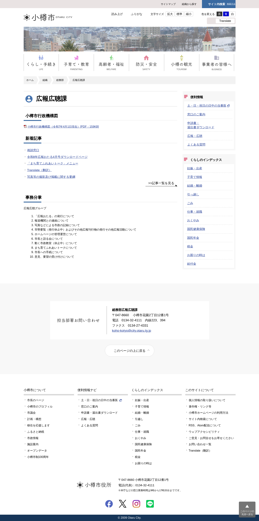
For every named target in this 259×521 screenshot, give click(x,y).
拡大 (170, 14)
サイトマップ (168, 4)
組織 (45, 80)
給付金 (191, 263)
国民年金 (193, 238)
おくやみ (193, 220)
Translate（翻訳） (39, 170)
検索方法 (231, 4)
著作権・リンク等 (200, 406)
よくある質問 (196, 144)
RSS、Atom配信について (205, 425)
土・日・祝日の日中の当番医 (208, 105)
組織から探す (189, 4)
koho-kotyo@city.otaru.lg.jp (131, 330)
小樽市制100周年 (38, 456)
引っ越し (193, 194)
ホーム (30, 80)
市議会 (31, 412)
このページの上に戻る (129, 351)
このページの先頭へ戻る (247, 513)
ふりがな (136, 14)
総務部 (60, 80)
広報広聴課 (79, 80)
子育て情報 (194, 177)
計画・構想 (34, 419)
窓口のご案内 (196, 114)
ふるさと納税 (35, 431)
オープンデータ (37, 450)
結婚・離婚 (194, 185)
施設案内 (32, 444)
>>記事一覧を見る (161, 183)
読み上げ (117, 14)
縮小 (189, 14)
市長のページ (35, 400)
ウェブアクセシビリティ (204, 431)
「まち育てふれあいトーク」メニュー (52, 163)
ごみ (190, 203)
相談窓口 (33, 150)
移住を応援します (38, 425)
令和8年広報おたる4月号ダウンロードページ (57, 157)
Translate (225, 20)
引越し (139, 419)
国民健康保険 (196, 229)
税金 (190, 246)
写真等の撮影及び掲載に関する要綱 (51, 177)
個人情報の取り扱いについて (207, 400)
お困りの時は (196, 255)
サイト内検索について (203, 419)
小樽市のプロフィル (40, 406)
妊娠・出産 (194, 168)
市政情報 (32, 438)
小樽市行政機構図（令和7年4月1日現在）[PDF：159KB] (63, 126)
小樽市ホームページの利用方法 (208, 412)
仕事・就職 (194, 211)
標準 (179, 14)
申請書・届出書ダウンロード (99, 412)
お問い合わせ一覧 (200, 444)
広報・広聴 (194, 136)
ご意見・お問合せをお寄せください (211, 438)
